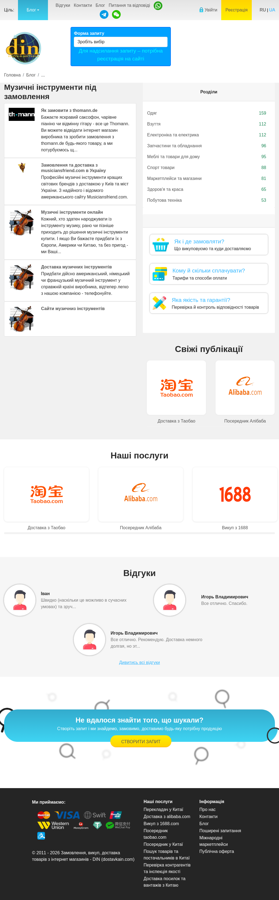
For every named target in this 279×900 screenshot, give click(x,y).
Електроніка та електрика (206, 135)
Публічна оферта (216, 851)
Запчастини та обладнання (206, 146)
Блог (100, 5)
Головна (12, 75)
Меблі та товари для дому (206, 157)
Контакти (83, 5)
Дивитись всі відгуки (139, 662)
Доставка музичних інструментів (76, 267)
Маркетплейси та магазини (206, 178)
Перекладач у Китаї (163, 809)
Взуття (206, 124)
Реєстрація (236, 10)
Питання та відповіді (129, 5)
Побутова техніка (206, 200)
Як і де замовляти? (199, 241)
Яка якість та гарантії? (201, 300)
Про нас (207, 809)
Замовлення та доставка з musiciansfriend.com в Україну (73, 168)
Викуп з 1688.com (161, 823)
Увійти (208, 9)
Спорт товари (206, 167)
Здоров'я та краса (206, 189)
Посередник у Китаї (163, 844)
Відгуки (63, 5)
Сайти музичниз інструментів (73, 308)
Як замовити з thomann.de (69, 110)
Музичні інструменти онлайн (72, 212)
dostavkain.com (118, 859)
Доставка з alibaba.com (167, 816)
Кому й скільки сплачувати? (208, 270)
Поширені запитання (220, 830)
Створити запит (140, 741)
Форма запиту (89, 33)
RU (263, 10)
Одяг (206, 113)
